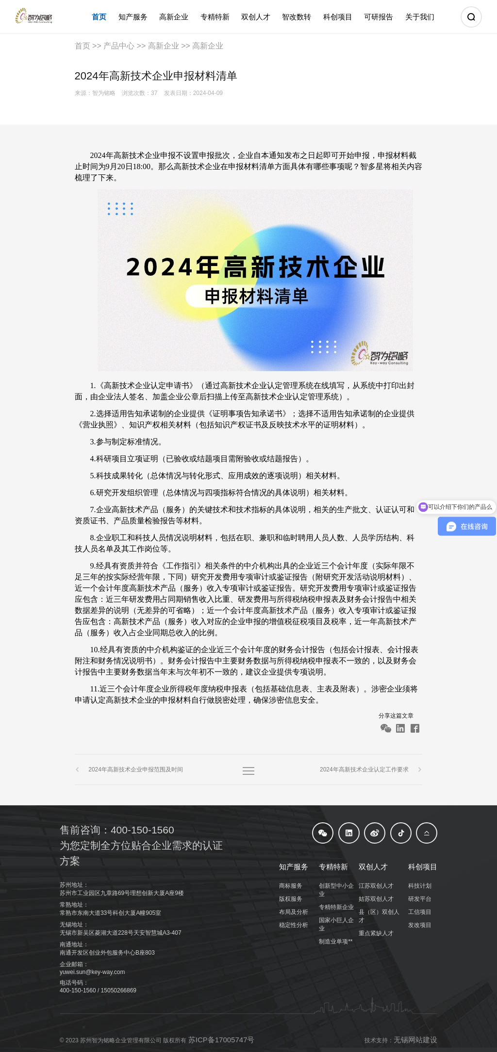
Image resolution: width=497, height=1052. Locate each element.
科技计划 (419, 885)
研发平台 (419, 898)
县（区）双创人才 (379, 916)
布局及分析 (293, 912)
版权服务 (290, 898)
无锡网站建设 (415, 1040)
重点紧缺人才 (376, 933)
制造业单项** (335, 941)
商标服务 (290, 885)
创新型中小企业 (336, 889)
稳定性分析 (293, 925)
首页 (82, 46)
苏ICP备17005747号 (221, 1040)
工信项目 (419, 912)
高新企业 (163, 46)
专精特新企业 (336, 907)
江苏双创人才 (376, 885)
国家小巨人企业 (336, 924)
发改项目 (419, 925)
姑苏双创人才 (376, 898)
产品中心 (118, 46)
